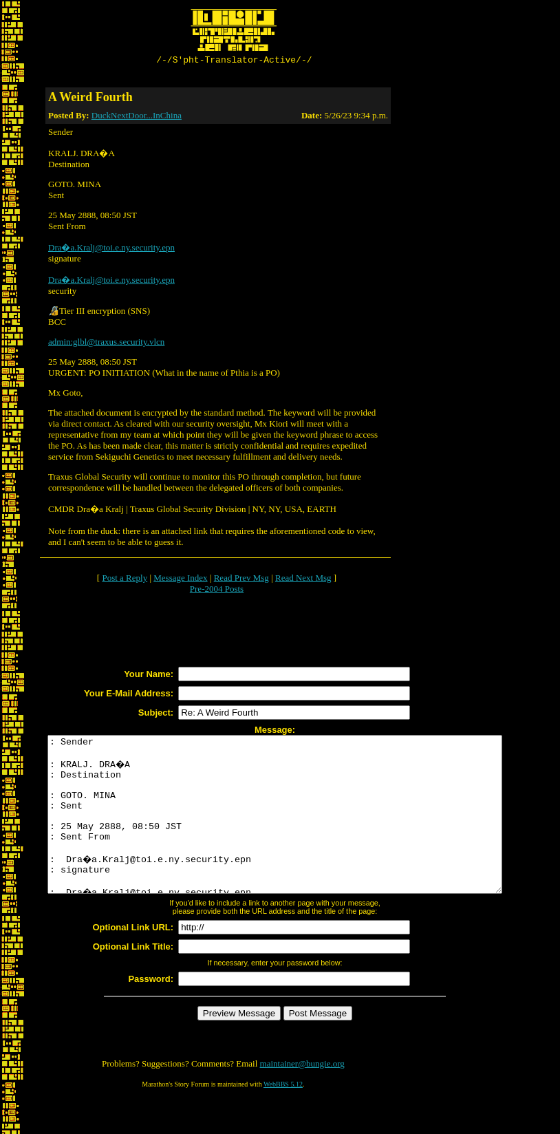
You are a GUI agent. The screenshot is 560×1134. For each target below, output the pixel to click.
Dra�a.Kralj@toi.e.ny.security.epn (111, 249)
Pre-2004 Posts (217, 591)
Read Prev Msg (241, 580)
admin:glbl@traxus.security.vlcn (106, 344)
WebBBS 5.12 (283, 1117)
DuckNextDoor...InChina (136, 117)
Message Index (180, 580)
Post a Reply (124, 580)
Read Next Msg (303, 580)
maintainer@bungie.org (302, 1096)
